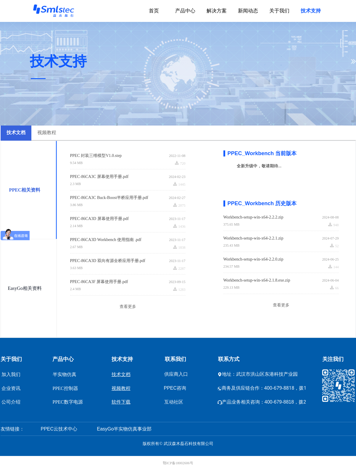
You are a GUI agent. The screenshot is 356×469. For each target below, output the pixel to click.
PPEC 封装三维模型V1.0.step (96, 155)
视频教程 (46, 132)
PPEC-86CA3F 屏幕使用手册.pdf (99, 282)
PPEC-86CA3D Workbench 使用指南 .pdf (105, 239)
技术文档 (16, 132)
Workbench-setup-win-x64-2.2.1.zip (253, 238)
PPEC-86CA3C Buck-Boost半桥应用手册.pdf (109, 197)
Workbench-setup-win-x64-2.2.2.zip (253, 217)
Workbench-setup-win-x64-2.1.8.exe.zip (256, 280)
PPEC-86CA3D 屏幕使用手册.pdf (99, 218)
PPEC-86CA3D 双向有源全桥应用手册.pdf (107, 260)
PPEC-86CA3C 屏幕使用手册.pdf (99, 176)
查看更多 (128, 306)
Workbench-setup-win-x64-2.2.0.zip (253, 259)
